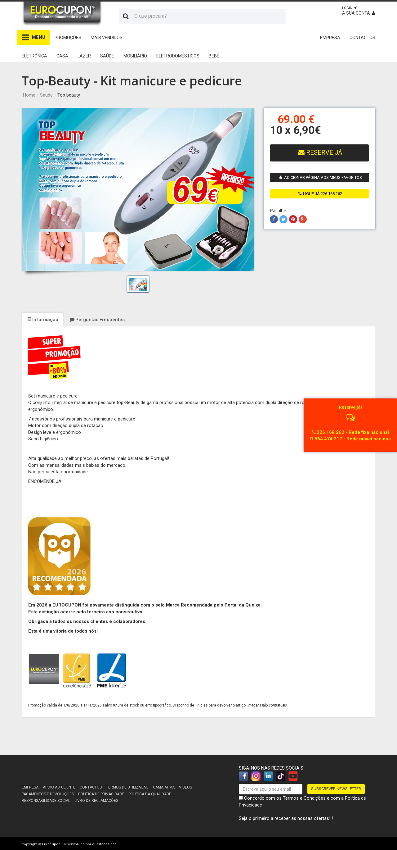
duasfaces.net (104, 844)
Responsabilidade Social (46, 800)
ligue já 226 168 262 (320, 193)
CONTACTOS (362, 37)
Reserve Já (320, 152)
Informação (42, 319)
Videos (185, 787)
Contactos (91, 787)
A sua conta (358, 11)
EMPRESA (330, 37)
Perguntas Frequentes (97, 319)
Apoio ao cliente (59, 787)
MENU (33, 37)
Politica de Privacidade (101, 794)
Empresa (30, 787)
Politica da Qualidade (149, 794)
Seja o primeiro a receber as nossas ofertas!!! (286, 818)
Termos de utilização (127, 787)
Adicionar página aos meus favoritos (320, 177)
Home (29, 95)
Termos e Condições (304, 798)
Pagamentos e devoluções (48, 794)
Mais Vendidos (107, 37)
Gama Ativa (164, 787)
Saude (46, 95)
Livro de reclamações (96, 800)
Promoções (68, 37)
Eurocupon (51, 844)
